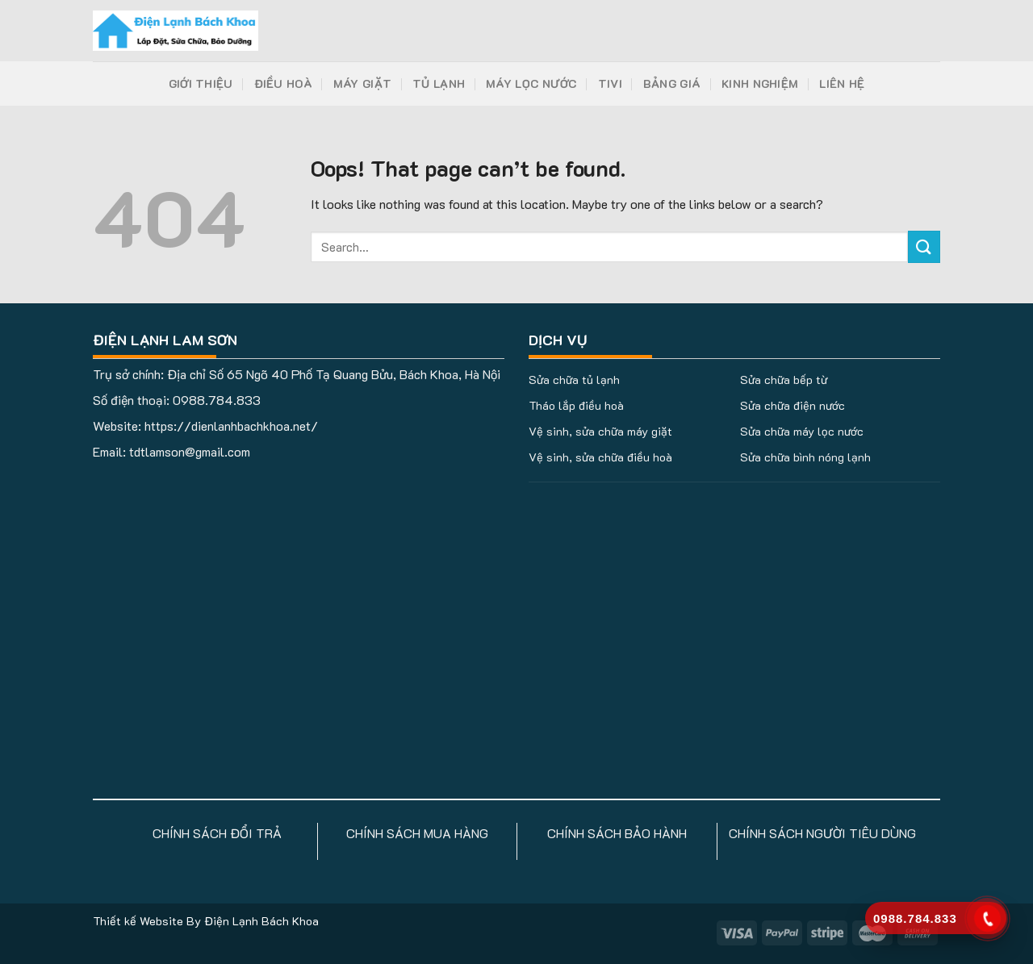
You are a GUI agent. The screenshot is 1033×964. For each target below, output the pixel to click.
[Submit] (924, 246)
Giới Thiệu (201, 83)
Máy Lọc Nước (531, 83)
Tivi (610, 83)
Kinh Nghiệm (759, 83)
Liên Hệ (841, 83)
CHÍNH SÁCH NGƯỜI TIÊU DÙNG (822, 832)
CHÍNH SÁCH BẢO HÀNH (617, 832)
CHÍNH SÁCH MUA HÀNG (417, 832)
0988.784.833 (217, 399)
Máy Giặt (362, 83)
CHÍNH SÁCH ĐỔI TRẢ (217, 832)
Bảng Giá (672, 83)
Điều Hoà (283, 83)
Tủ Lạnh (438, 83)
